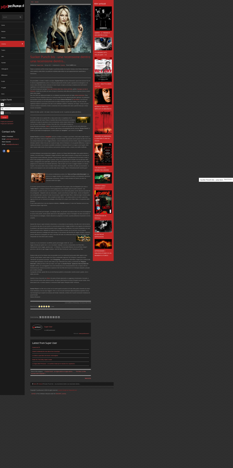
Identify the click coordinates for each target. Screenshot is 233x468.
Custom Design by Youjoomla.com (67, 390)
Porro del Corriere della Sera (55, 89)
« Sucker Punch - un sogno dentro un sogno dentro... (59, 371)
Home (3, 25)
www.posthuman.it (84, 333)
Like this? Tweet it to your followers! (59, 317)
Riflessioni (4, 75)
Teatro (3, 50)
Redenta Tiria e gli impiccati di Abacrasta (103, 108)
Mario (47, 126)
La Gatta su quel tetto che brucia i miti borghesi (45, 355)
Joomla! (33, 393)
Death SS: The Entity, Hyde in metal (42, 359)
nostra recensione (79, 95)
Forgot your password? (7, 121)
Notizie (3, 31)
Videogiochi (4, 69)
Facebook (4, 151)
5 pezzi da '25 (36, 347)
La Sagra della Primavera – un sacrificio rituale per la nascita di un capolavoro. (53, 363)
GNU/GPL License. (61, 393)
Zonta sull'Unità (68, 89)
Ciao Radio (76, 99)
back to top (88, 378)
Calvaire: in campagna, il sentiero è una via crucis (103, 138)
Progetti (3, 87)
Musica (3, 38)
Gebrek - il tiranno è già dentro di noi (102, 34)
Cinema (3, 44)
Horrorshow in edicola (100, 217)
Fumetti (3, 62)
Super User (40, 65)
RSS (8, 151)
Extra (2, 94)
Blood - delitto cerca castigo (103, 85)
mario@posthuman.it (12, 144)
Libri (2, 56)
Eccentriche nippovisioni (99, 235)
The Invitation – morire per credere (102, 169)
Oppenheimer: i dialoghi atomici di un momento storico (103, 253)
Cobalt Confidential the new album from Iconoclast (46, 351)
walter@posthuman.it (12, 139)
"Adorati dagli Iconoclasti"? (100, 187)
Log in (4, 118)
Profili (3, 81)
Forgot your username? (7, 123)
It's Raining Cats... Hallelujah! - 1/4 (101, 53)
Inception (48, 136)
